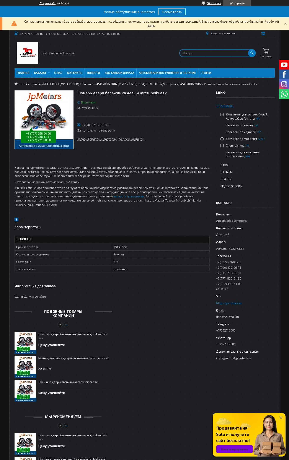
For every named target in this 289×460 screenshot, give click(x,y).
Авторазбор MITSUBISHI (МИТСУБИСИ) (52, 84)
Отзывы (226, 172)
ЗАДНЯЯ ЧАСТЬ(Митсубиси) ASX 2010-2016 (170, 84)
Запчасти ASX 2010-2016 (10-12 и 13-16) (109, 84)
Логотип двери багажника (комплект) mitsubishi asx (72, 336)
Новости (93, 73)
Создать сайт (47, 3)
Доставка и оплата (119, 73)
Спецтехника (235, 145)
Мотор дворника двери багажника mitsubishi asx (73, 358)
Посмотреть (172, 12)
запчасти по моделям (128, 196)
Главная (23, 73)
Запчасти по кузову (239, 125)
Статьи (206, 73)
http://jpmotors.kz (229, 303)
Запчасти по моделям (241, 138)
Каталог (40, 73)
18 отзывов (214, 3)
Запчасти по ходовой (241, 132)
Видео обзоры (231, 186)
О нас (58, 73)
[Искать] (252, 53)
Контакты (74, 73)
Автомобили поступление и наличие (167, 73)
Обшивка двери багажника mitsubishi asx (68, 382)
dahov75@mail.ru (227, 316)
